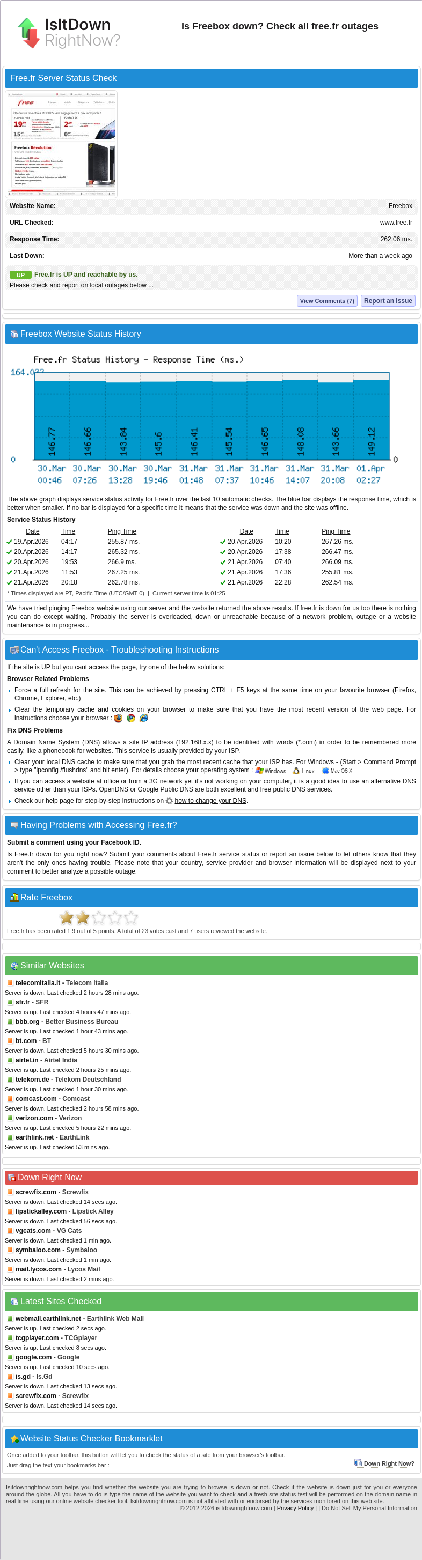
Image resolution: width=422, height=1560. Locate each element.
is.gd (23, 1376)
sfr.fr (23, 1002)
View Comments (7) (327, 301)
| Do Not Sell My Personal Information (367, 1508)
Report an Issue (388, 301)
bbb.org (28, 1021)
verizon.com (34, 1118)
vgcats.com (33, 1230)
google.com (34, 1357)
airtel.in (27, 1060)
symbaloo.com (38, 1250)
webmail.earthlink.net (48, 1318)
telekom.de (32, 1079)
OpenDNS (113, 789)
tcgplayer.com (37, 1338)
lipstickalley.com (41, 1211)
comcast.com (36, 1099)
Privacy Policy (295, 1508)
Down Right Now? (384, 1463)
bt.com (26, 1041)
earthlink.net (35, 1137)
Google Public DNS (165, 789)
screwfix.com (36, 1192)
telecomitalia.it (38, 983)
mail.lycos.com (39, 1269)
